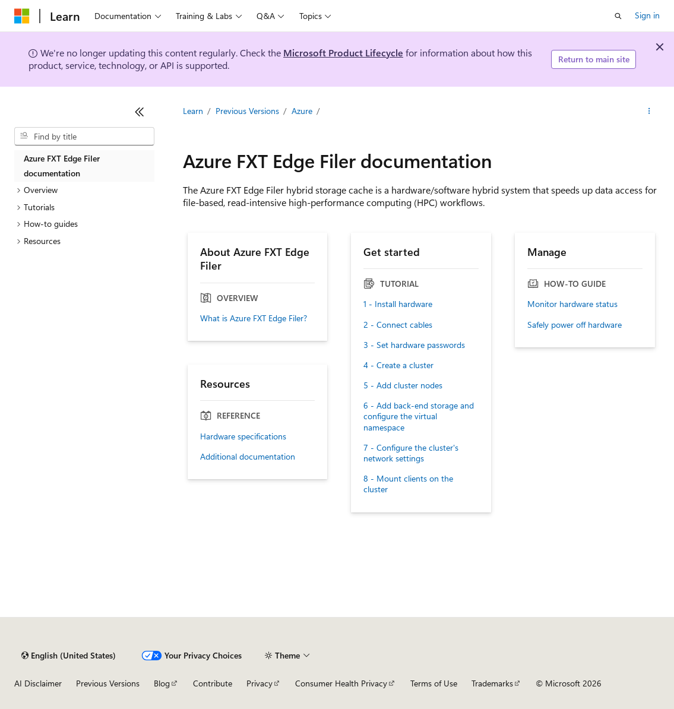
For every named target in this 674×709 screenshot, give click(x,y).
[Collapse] (139, 111)
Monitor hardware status (572, 304)
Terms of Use (433, 683)
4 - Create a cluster (398, 365)
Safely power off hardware (574, 324)
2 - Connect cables (397, 324)
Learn (193, 110)
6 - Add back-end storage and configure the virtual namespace (418, 416)
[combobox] (84, 136)
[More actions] (649, 111)
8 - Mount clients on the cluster (408, 484)
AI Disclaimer (38, 683)
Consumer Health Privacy (341, 683)
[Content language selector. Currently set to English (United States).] (68, 655)
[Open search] (618, 16)
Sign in (647, 15)
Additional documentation (247, 456)
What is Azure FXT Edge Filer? (253, 318)
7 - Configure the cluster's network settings (410, 453)
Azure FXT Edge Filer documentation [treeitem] (62, 166)
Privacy (259, 683)
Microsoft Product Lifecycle (343, 52)
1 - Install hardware (397, 304)
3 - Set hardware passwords (414, 345)
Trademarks (492, 683)
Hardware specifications (243, 436)
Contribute (212, 683)
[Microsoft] (22, 16)
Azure (302, 110)
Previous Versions (247, 110)
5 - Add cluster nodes (402, 385)
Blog (162, 683)
